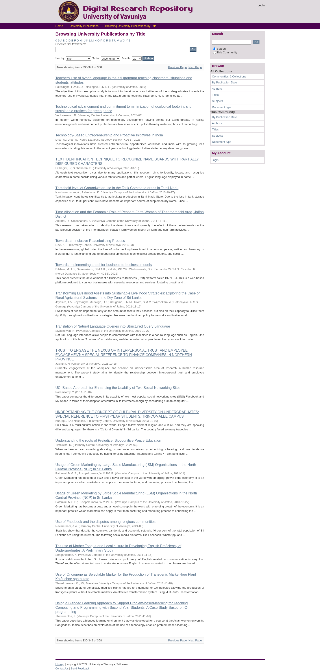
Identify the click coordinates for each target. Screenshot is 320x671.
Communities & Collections (229, 76)
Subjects (217, 101)
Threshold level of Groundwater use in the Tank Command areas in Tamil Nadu (117, 188)
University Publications (84, 26)
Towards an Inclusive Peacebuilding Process (90, 241)
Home (59, 26)
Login (261, 5)
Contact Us (62, 668)
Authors (217, 88)
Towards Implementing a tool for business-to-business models (103, 265)
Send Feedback (80, 668)
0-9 (57, 40)
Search (219, 48)
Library (59, 664)
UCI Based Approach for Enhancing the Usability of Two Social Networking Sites (118, 388)
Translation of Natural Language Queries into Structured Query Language (112, 326)
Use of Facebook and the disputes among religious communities (105, 522)
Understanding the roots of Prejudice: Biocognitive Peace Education (108, 440)
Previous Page (177, 67)
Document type (221, 107)
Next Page (195, 67)
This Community (225, 52)
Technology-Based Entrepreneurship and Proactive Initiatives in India (109, 135)
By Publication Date (224, 82)
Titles (215, 94)
